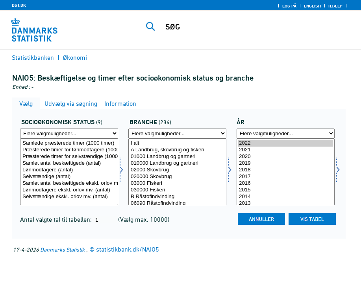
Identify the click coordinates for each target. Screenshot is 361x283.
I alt (177, 143)
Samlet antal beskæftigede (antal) (69, 163)
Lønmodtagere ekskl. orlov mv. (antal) (69, 190)
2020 (285, 156)
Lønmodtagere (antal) (69, 170)
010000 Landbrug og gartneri (177, 163)
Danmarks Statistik (62, 249)
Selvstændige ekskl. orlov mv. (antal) (69, 196)
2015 (285, 190)
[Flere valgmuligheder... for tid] (286, 133)
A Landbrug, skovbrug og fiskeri (177, 150)
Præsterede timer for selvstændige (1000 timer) (69, 156)
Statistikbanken (33, 57)
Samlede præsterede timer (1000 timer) (69, 143)
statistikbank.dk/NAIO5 (127, 249)
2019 (285, 163)
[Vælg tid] (286, 171)
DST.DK (19, 5)
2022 (285, 143)
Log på (289, 6)
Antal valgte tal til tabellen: (56, 219)
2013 (285, 203)
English (312, 6)
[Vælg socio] (69, 171)
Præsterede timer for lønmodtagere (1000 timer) (69, 150)
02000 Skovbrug (177, 170)
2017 (285, 176)
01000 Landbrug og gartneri (177, 156)
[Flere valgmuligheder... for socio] (69, 133)
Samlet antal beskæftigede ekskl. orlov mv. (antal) (69, 183)
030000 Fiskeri (177, 190)
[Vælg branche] (177, 171)
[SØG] (253, 27)
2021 (285, 150)
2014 (285, 196)
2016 (285, 183)
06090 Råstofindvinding (177, 203)
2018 (285, 170)
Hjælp (335, 6)
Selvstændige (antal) (69, 176)
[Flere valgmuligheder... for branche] (177, 133)
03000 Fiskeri (177, 183)
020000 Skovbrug (177, 176)
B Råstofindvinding (177, 196)
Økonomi (75, 57)
